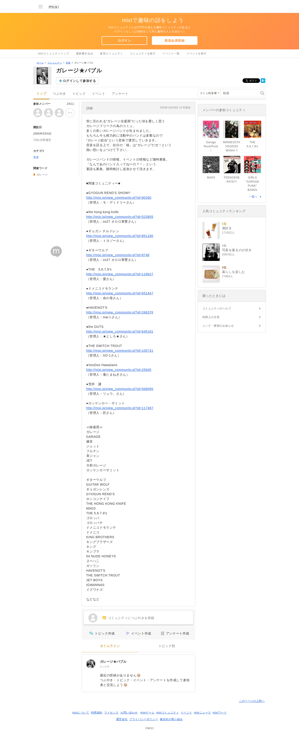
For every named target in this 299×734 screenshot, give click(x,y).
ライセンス (111, 712)
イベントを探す (197, 53)
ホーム (40, 62)
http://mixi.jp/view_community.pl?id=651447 (119, 293)
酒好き (227, 228)
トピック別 (166, 646)
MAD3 (211, 177)
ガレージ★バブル (113, 661)
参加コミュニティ (111, 53)
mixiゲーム (148, 712)
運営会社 (122, 719)
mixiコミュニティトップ (53, 53)
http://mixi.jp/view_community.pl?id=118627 (119, 274)
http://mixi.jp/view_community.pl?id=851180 (119, 236)
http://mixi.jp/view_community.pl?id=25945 (118, 370)
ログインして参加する (79, 81)
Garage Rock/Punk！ (211, 146)
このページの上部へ (252, 701)
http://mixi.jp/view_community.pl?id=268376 (119, 312)
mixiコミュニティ (167, 712)
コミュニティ (55, 62)
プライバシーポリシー (143, 719)
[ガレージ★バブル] (90, 663)
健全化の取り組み (171, 719)
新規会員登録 (175, 40)
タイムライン (110, 646)
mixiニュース (202, 712)
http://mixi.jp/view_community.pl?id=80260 (118, 197)
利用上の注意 (211, 317)
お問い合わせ (129, 712)
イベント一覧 (171, 53)
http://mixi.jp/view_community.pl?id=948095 (119, 389)
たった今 (105, 666)
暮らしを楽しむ (233, 272)
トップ (41, 93)
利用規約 (96, 712)
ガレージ (42, 174)
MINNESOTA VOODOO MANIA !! (231, 146)
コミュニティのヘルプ (216, 308)
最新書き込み (84, 53)
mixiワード (220, 712)
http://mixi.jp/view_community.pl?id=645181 (119, 331)
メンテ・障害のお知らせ (218, 325)
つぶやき (59, 93)
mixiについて (80, 712)
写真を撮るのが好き (237, 250)
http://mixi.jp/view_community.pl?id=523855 (119, 217)
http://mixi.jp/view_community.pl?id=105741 (119, 350)
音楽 (68, 62)
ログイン (124, 40)
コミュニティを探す (143, 53)
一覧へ (253, 196)
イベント (98, 93)
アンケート (120, 93)
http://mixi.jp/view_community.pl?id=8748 (118, 255)
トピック (79, 93)
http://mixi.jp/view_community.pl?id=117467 (119, 408)
